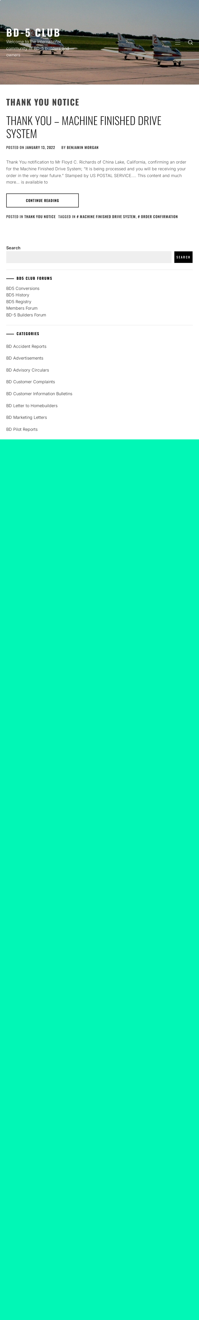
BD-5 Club (33, 32)
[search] (190, 42)
